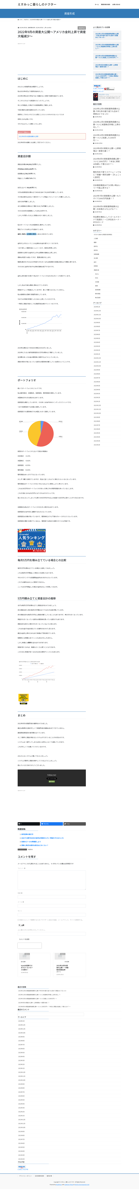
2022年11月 (97, 362)
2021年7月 (97, 425)
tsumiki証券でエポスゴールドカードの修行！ (27, 970)
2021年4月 (97, 437)
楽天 (95, 262)
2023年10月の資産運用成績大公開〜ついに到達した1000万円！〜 (106, 138)
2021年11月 (97, 409)
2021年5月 (97, 433)
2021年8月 (97, 421)
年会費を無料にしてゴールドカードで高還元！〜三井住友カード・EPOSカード (107, 219)
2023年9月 (97, 322)
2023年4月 (97, 342)
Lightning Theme (68, 1187)
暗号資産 (97, 294)
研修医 (96, 266)
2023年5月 (97, 338)
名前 (20, 893)
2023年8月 (97, 326)
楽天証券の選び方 (27, 834)
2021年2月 (97, 445)
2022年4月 (97, 390)
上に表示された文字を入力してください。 (32, 930)
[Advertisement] (52, 58)
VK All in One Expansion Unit (82, 1187)
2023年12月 (97, 311)
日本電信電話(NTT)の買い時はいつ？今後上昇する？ (106, 186)
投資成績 (96, 254)
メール (21, 902)
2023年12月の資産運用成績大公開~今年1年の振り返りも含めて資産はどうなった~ (106, 111)
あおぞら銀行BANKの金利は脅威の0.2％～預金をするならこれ (42, 838)
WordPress (59, 1187)
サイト (20, 911)
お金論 (97, 282)
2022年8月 (97, 374)
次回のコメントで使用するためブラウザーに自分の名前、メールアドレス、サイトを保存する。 (51, 920)
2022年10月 (97, 366)
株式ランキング (98, 91)
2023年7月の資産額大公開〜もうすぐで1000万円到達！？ (107, 197)
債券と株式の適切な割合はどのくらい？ (34, 845)
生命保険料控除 (39, 1179)
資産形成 (82, 28)
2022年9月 (97, 370)
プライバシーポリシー (25, 1179)
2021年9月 (97, 417)
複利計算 (49, 1179)
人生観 (96, 238)
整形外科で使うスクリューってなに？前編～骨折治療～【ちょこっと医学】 (107, 175)
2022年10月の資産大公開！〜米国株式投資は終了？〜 (62, 971)
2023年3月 (97, 346)
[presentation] (30, 946)
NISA (96, 278)
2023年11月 (97, 315)
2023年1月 (97, 354)
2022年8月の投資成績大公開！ (29, 136)
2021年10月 (97, 413)
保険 (96, 286)
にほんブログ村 (98, 88)
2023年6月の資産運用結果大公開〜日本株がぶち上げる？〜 (106, 207)
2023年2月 (97, 350)
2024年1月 (97, 307)
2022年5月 (97, 386)
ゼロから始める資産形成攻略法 (103, 234)
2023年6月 (97, 334)
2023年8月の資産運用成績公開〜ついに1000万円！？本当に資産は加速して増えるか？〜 (107, 161)
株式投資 (97, 297)
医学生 (96, 246)
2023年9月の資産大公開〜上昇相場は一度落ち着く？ (107, 149)
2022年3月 (97, 393)
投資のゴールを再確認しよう (31, 842)
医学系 (96, 250)
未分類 (96, 258)
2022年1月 (97, 401)
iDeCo (97, 274)
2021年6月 (97, 429)
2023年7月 (97, 330)
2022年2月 (97, 397)
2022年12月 (97, 358)
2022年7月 (97, 378)
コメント (22, 868)
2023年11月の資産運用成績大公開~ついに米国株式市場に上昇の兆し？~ (106, 124)
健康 (95, 242)
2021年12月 (97, 405)
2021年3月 (97, 441)
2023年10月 (97, 318)
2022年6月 (97, 382)
